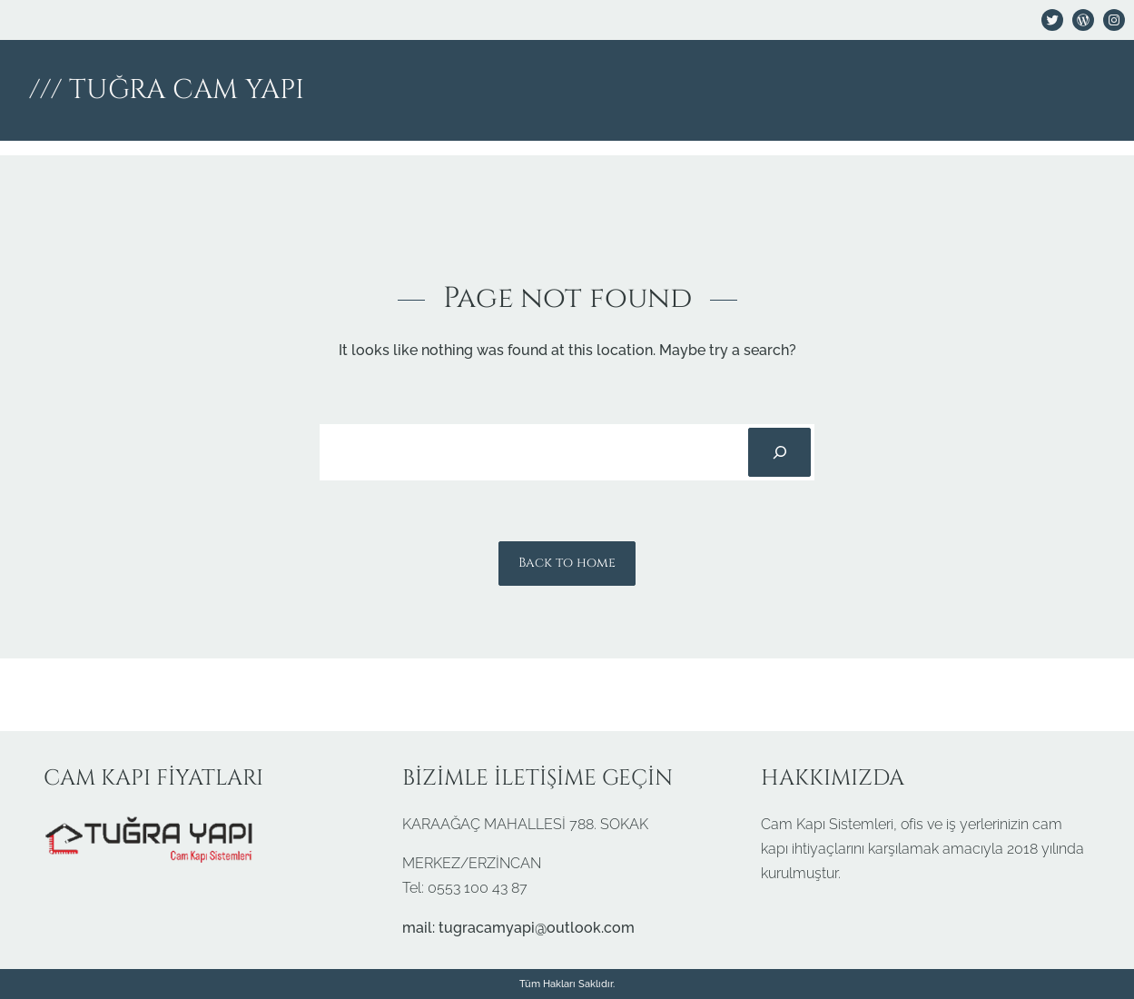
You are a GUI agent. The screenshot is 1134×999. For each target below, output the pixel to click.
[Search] (779, 452)
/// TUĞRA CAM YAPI (166, 90)
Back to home (567, 562)
